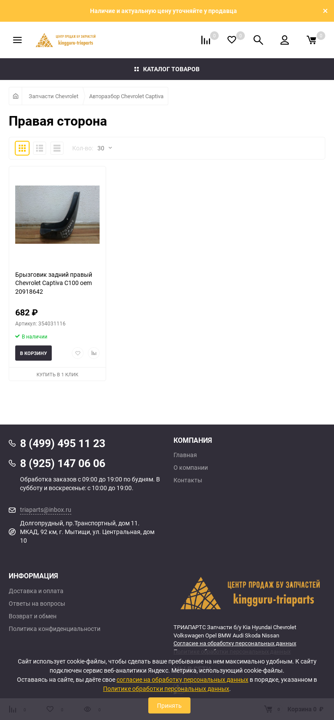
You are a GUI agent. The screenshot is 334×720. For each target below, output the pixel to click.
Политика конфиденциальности (54, 629)
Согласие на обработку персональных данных (235, 643)
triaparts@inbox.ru (45, 509)
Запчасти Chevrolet (53, 96)
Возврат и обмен (33, 616)
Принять (169, 705)
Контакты (188, 480)
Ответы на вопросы (37, 604)
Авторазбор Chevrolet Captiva (126, 96)
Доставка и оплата (36, 591)
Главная (185, 455)
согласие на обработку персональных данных (182, 679)
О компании (191, 468)
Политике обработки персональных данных (166, 688)
